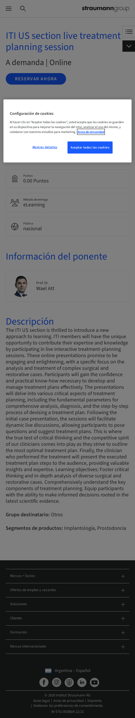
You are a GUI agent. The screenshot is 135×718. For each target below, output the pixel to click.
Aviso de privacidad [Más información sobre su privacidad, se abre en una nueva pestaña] (91, 131)
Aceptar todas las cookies (90, 147)
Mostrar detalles (44, 147)
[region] (67, 131)
